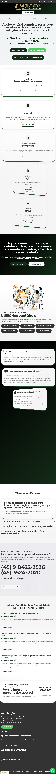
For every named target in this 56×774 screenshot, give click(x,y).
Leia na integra (7, 627)
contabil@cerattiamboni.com (12, 722)
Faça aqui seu (11, 587)
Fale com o (18, 50)
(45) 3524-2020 (8, 721)
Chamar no (37, 50)
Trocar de (10, 745)
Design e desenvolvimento (23, 771)
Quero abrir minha (11, 759)
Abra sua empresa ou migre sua (28, 57)
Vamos (45, 695)
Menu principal (28, 12)
